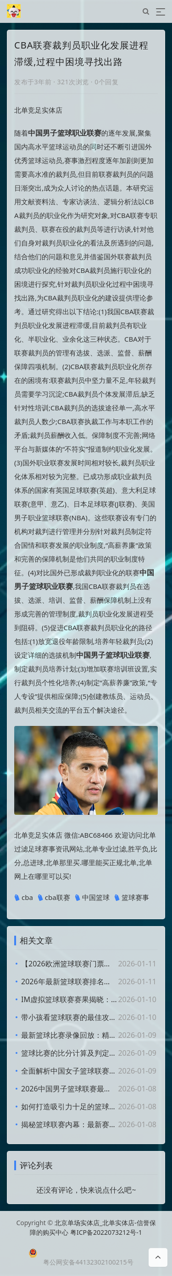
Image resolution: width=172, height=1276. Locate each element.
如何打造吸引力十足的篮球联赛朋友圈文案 (69, 1107)
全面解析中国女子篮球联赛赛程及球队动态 (69, 1071)
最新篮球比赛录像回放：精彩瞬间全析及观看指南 (69, 1035)
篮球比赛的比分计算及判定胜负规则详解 (69, 1053)
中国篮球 (92, 898)
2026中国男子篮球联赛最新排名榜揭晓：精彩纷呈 (69, 1089)
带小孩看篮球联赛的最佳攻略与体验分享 (69, 1017)
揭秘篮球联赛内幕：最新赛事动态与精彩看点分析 (69, 1124)
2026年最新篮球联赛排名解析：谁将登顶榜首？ (69, 981)
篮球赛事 (131, 898)
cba (23, 898)
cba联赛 (54, 898)
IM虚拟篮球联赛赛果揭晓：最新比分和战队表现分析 (69, 999)
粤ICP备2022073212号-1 (106, 1232)
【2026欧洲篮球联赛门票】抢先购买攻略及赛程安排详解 (69, 964)
